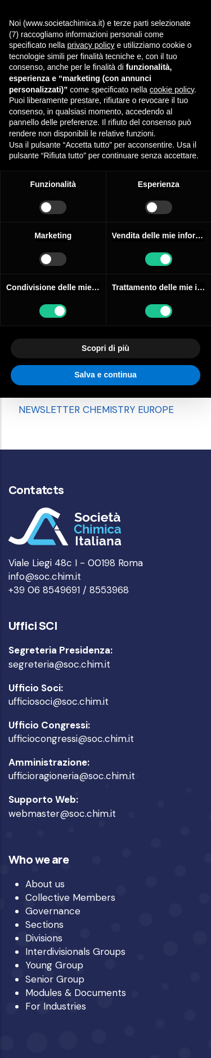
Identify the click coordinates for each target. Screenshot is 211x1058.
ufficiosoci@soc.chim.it (58, 701)
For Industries (55, 1006)
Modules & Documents (75, 992)
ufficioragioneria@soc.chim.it (71, 776)
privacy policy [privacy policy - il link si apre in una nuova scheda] (91, 45)
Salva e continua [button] (105, 374)
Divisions (43, 938)
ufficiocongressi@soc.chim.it (71, 738)
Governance (52, 911)
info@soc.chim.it (44, 576)
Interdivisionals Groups (75, 951)
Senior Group (54, 979)
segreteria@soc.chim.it (59, 664)
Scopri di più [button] (105, 348)
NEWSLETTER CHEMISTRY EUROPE (96, 409)
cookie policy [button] (172, 89)
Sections (44, 924)
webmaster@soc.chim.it (62, 813)
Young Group (54, 965)
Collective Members (70, 897)
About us (45, 884)
